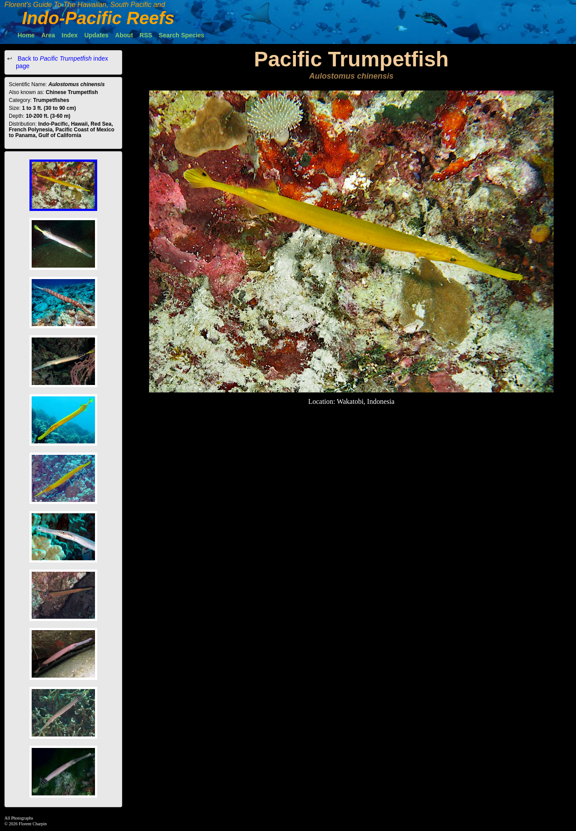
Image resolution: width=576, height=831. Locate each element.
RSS (145, 35)
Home (26, 35)
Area (48, 35)
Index (70, 35)
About (124, 35)
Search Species (181, 35)
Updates (96, 35)
